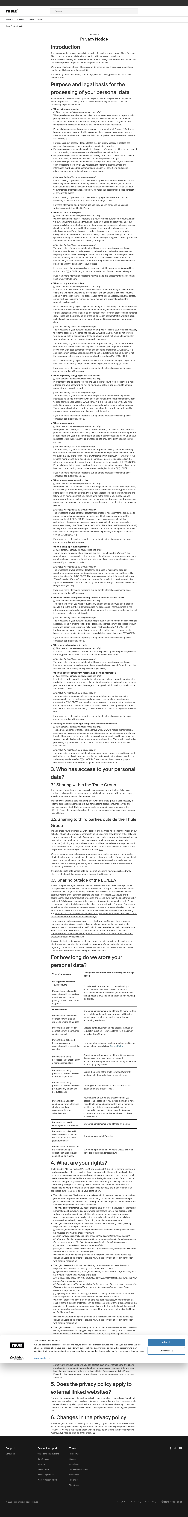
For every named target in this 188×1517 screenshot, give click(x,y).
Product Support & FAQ (47, 1480)
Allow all (166, 1496)
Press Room (74, 1474)
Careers (72, 1459)
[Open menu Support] (42, 19)
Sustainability (74, 1464)
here (62, 813)
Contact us (10, 1454)
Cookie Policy (82, 208)
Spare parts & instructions (48, 1454)
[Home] (28, 11)
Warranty (41, 1464)
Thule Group (74, 1480)
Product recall (43, 1469)
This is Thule (74, 1454)
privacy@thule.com (65, 193)
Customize (166, 1504)
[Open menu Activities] (22, 19)
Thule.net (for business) (78, 1469)
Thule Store (74, 1485)
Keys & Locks (43, 1459)
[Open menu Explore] (32, 19)
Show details (40, 1512)
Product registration (45, 1474)
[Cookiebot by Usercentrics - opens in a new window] (16, 1512)
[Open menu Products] (11, 19)
